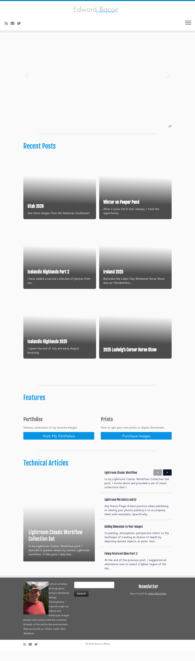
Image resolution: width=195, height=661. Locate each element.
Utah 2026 (35, 206)
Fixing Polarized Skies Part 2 (120, 553)
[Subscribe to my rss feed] (8, 23)
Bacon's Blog (102, 643)
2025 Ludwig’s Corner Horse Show (129, 349)
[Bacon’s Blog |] (97, 9)
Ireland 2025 (113, 271)
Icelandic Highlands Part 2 (48, 271)
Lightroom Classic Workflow (120, 472)
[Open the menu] (188, 23)
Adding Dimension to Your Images (123, 526)
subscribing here (157, 593)
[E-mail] (14, 23)
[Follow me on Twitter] (20, 23)
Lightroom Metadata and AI (120, 499)
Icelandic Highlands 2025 (47, 341)
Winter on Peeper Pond (121, 202)
